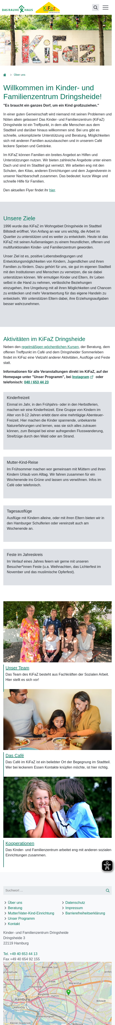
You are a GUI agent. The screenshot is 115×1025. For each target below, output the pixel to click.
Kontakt (14, 924)
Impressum (74, 908)
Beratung (15, 908)
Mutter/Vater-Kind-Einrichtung (31, 913)
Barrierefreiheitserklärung (85, 913)
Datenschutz (75, 902)
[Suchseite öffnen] (95, 7)
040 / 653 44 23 (36, 382)
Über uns (15, 902)
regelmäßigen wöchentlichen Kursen (50, 347)
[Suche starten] (108, 890)
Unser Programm (21, 918)
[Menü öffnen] (105, 7)
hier (52, 190)
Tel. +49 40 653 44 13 (20, 954)
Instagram (80, 377)
